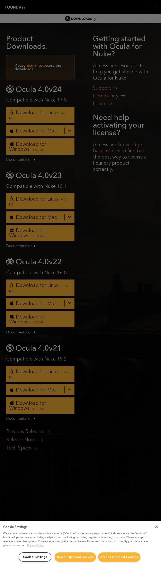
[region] (80, 544)
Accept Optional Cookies (119, 557)
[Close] (156, 526)
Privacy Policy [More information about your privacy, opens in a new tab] (35, 545)
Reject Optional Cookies (75, 557)
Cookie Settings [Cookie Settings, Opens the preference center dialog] (35, 557)
